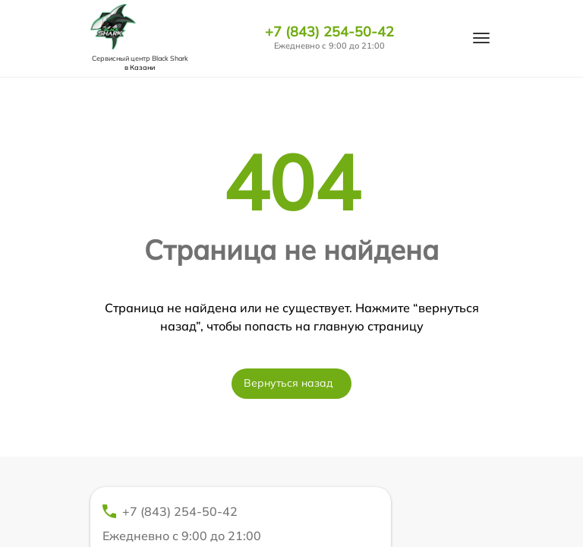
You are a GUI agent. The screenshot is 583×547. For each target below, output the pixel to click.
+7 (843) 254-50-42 (329, 32)
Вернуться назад (288, 383)
